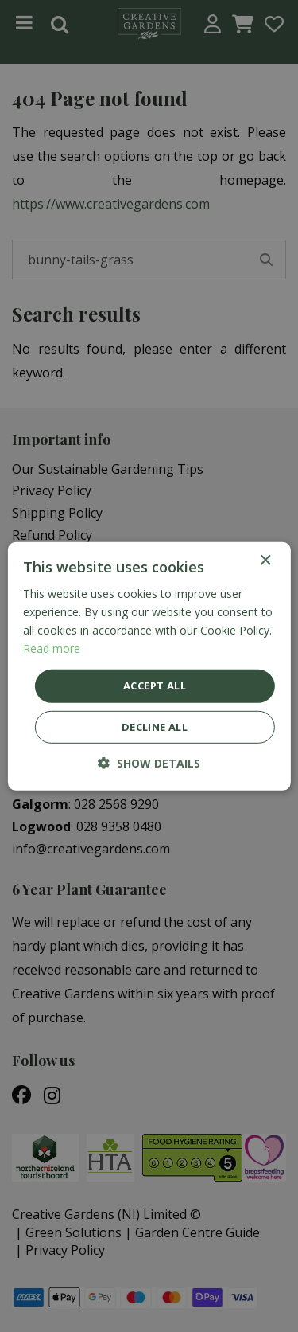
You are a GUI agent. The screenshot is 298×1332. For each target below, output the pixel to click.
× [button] (265, 560)
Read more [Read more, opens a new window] (51, 648)
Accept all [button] (154, 685)
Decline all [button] (155, 727)
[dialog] (149, 666)
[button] (149, 763)
